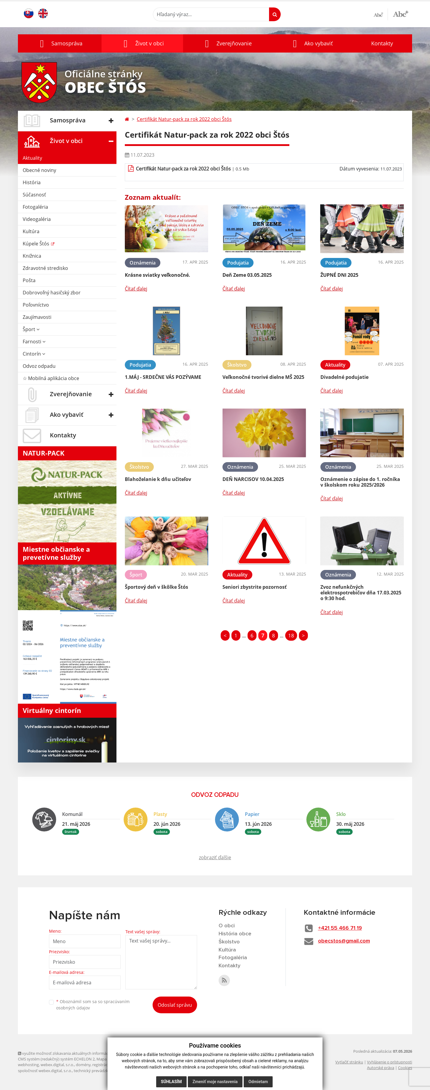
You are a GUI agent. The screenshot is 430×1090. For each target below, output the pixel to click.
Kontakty (382, 43)
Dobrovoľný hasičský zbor (52, 292)
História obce (235, 934)
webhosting (28, 1064)
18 (291, 635)
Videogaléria (37, 219)
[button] (60, 43)
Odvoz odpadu (39, 366)
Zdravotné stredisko (45, 268)
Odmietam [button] (258, 1081)
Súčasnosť (34, 194)
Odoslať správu (175, 1005)
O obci (227, 925)
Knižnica (32, 256)
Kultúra (31, 231)
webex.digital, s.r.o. (57, 1064)
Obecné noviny (39, 170)
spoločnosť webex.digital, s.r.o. (45, 1070)
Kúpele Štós (36, 243)
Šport (31, 329)
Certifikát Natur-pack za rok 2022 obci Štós (184, 119)
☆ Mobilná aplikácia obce (51, 378)
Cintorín (34, 353)
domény (83, 1064)
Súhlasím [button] (171, 1081)
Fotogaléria (35, 207)
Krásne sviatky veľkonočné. (157, 275)
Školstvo (229, 942)
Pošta (29, 280)
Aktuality (32, 158)
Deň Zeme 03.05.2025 (247, 275)
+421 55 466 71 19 (340, 928)
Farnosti (34, 341)
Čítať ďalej (136, 288)
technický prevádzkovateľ (96, 1070)
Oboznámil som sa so (93, 1005)
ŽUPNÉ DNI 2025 (339, 275)
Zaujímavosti (37, 317)
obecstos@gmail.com (344, 941)
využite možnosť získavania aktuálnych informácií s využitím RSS (77, 1053)
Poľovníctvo (36, 305)
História (32, 182)
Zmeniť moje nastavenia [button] (215, 1081)
